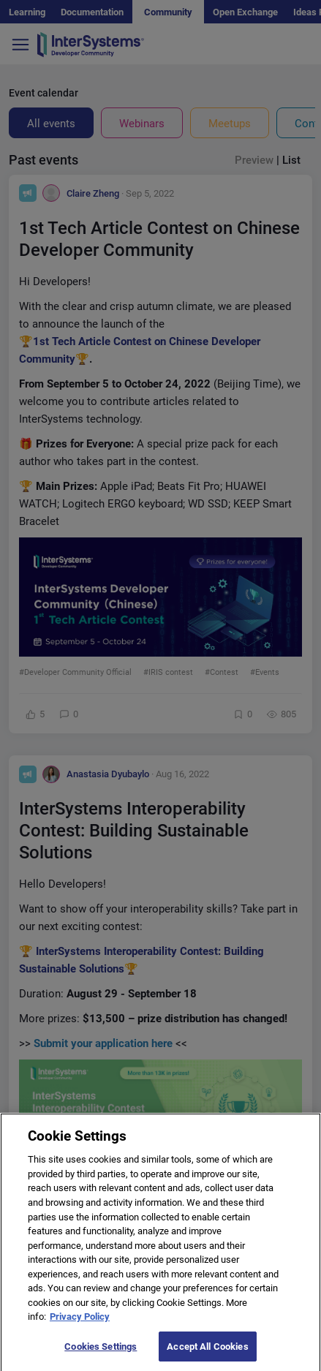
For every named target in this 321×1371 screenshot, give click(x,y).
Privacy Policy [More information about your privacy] (80, 1324)
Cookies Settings (100, 1354)
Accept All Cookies (207, 1354)
